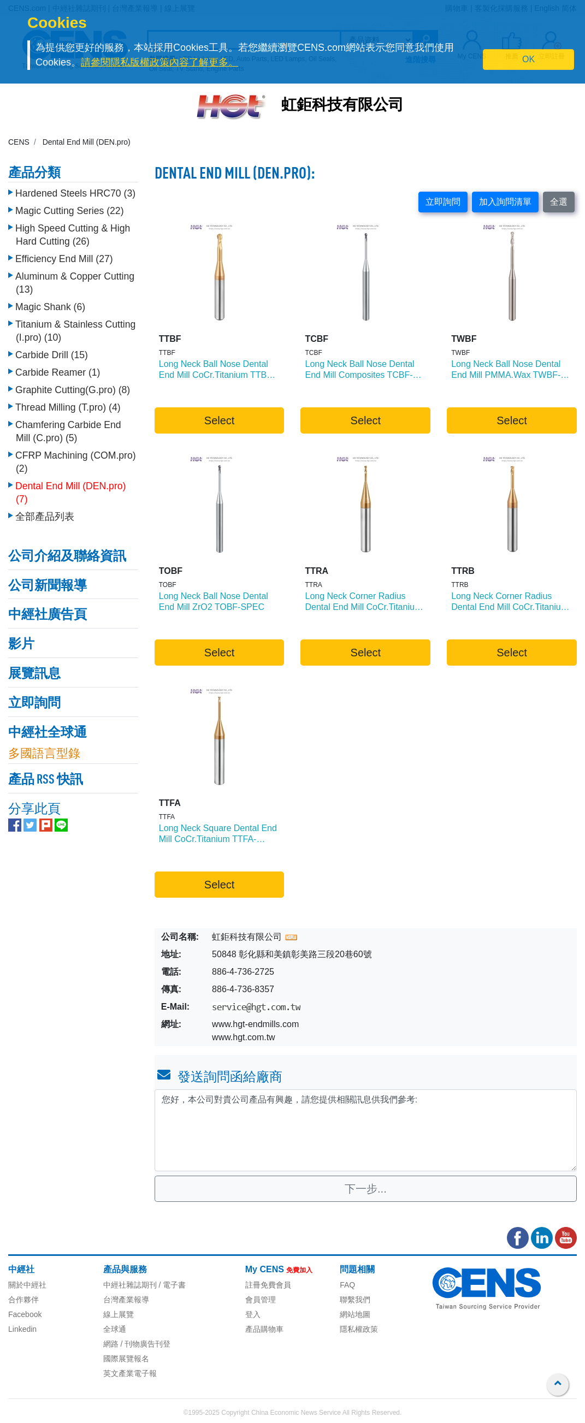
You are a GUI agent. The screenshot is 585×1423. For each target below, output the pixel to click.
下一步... (366, 1189)
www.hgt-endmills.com (255, 1024)
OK (528, 59)
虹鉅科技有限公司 (342, 106)
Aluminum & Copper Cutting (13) (74, 280)
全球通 (114, 1329)
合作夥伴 (23, 1299)
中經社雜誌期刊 (130, 1284)
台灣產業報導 (126, 1299)
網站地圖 (355, 1314)
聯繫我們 (355, 1299)
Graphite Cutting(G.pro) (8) (72, 387)
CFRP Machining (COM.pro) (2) (75, 459)
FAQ (347, 1284)
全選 (559, 201)
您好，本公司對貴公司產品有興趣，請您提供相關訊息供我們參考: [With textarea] (366, 1130)
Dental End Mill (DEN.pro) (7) (70, 490)
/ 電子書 (171, 1284)
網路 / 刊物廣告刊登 (137, 1343)
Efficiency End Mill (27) (64, 256)
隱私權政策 (359, 1329)
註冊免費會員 (268, 1284)
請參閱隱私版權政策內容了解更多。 (159, 62)
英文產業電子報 (130, 1373)
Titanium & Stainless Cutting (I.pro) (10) (75, 328)
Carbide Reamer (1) (57, 369)
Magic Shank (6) (50, 304)
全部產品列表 (44, 513)
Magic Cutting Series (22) (69, 208)
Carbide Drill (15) (51, 352)
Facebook (25, 1314)
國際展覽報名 (126, 1358)
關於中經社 (27, 1284)
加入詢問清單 (505, 201)
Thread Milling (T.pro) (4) (68, 404)
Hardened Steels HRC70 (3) (75, 190)
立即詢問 (443, 201)
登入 (253, 1314)
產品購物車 (264, 1329)
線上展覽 (118, 1314)
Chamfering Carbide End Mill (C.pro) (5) (68, 429)
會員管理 (260, 1299)
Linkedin (22, 1329)
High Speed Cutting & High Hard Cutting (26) (72, 232)
